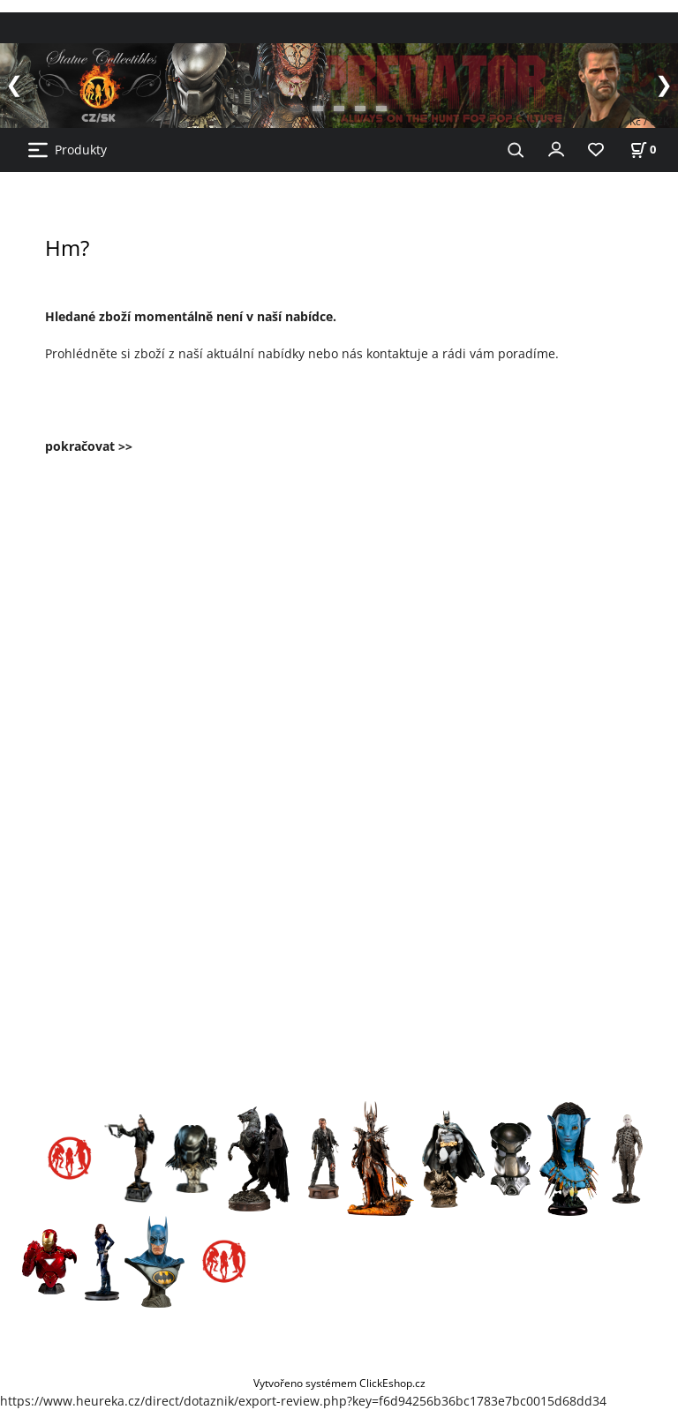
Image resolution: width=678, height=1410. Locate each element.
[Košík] (642, 149)
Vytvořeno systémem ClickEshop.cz (339, 1383)
